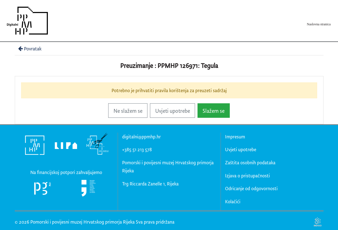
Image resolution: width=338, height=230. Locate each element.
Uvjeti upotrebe (172, 110)
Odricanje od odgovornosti (251, 188)
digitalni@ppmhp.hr (141, 136)
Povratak (29, 48)
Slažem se (213, 110)
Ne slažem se (128, 110)
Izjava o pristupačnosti (247, 175)
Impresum (235, 136)
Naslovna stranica (319, 24)
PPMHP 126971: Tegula (187, 65)
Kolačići (232, 201)
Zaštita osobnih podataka (250, 162)
